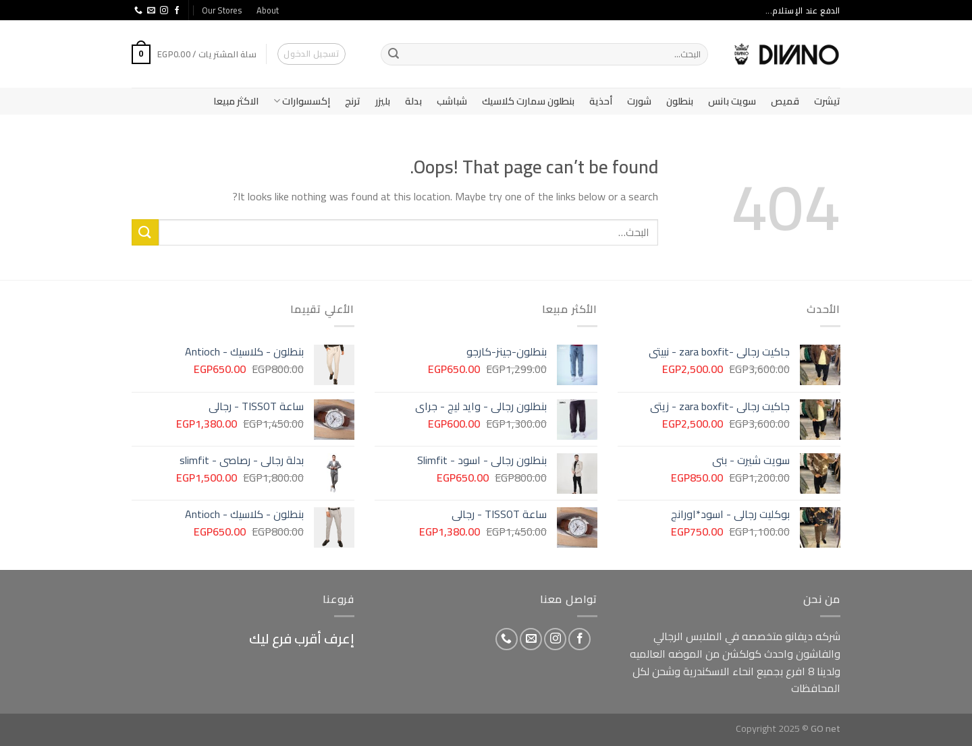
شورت (639, 101)
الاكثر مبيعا (236, 101)
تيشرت (827, 101)
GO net (825, 728)
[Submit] (393, 54)
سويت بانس (732, 101)
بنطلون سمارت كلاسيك (528, 101)
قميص (785, 101)
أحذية (600, 101)
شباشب (452, 101)
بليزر (382, 101)
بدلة (413, 101)
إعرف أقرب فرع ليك (301, 638)
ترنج (352, 101)
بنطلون (679, 101)
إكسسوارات (301, 101)
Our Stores (222, 10)
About (267, 10)
